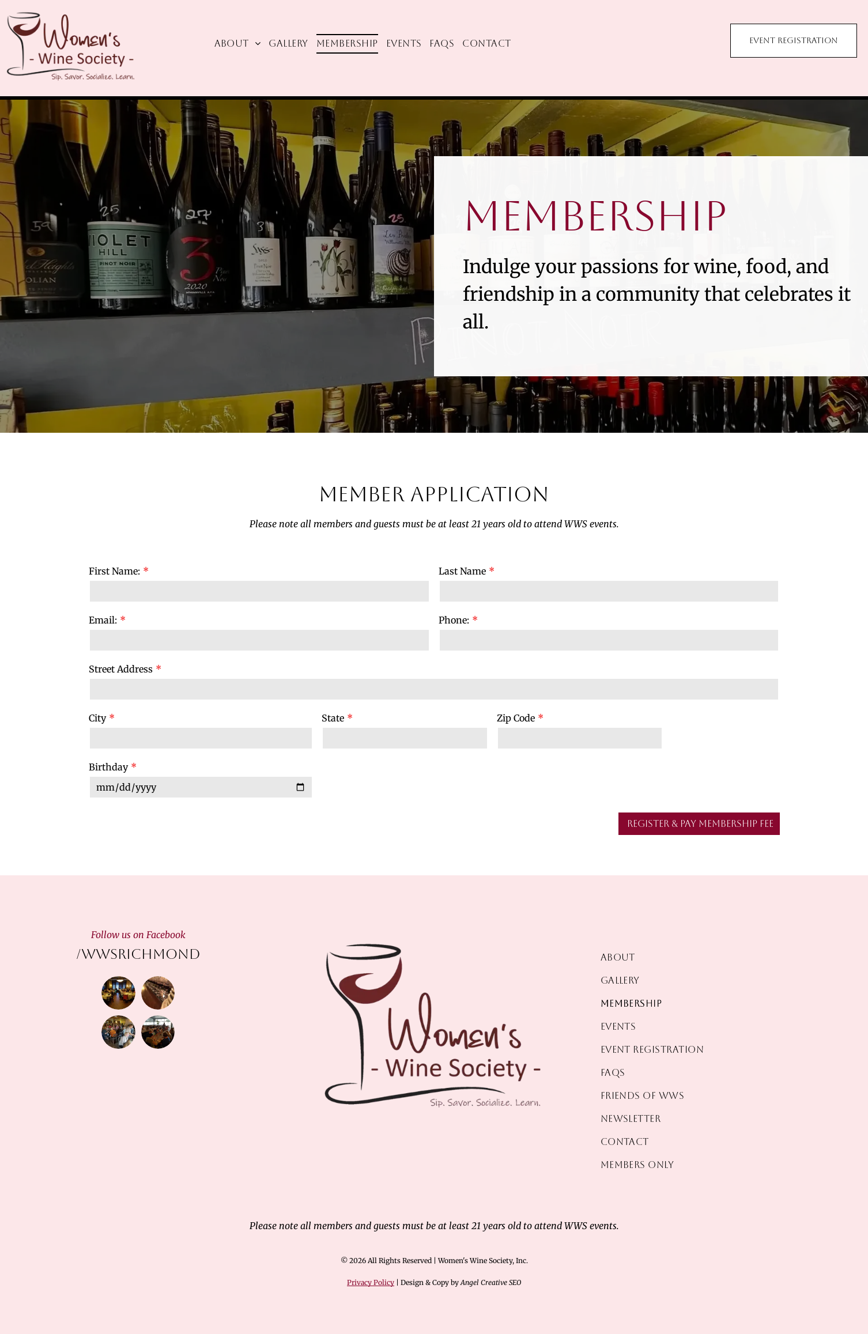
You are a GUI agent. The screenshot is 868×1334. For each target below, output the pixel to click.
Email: (103, 620)
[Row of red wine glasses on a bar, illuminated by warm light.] (158, 993)
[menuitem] (237, 44)
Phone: (454, 620)
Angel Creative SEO (491, 1282)
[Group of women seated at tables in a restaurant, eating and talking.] (158, 1032)
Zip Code (516, 718)
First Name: (114, 571)
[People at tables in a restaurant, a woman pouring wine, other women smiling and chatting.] (118, 1032)
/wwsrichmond (138, 954)
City (97, 718)
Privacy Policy (370, 1282)
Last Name (462, 571)
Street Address (121, 669)
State (333, 718)
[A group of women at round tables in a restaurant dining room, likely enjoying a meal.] (118, 993)
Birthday (108, 767)
